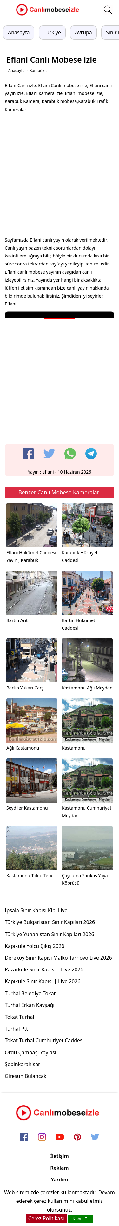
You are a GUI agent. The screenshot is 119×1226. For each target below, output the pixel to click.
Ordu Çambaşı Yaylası (30, 1052)
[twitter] (49, 453)
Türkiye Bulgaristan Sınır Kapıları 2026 (50, 922)
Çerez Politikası (46, 1218)
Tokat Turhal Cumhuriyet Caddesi (44, 1040)
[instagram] (42, 1137)
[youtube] (60, 1137)
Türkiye (52, 32)
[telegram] (91, 453)
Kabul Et (81, 1218)
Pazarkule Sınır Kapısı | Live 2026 (44, 969)
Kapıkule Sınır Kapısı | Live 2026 (43, 981)
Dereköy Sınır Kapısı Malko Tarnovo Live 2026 (58, 957)
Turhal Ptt (16, 1028)
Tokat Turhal (19, 1016)
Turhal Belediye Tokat (30, 993)
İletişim (59, 1156)
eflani (48, 472)
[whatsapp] (70, 453)
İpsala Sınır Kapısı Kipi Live (36, 910)
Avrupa (83, 32)
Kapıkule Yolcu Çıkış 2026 (34, 945)
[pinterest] (77, 1137)
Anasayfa (19, 32)
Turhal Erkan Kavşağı (29, 1005)
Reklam (59, 1167)
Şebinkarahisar (22, 1064)
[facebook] (28, 453)
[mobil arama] (108, 10)
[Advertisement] (59, 176)
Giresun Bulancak (25, 1075)
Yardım (59, 1179)
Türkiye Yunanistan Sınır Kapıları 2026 (49, 934)
